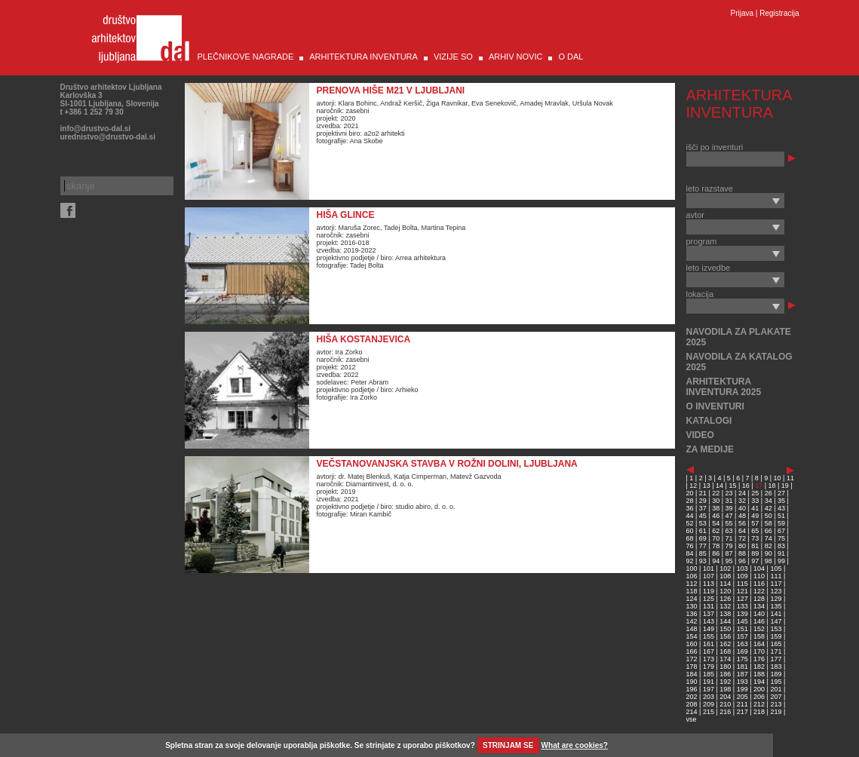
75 (781, 538)
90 (768, 553)
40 (742, 508)
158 (759, 636)
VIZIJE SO (453, 56)
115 (742, 583)
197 (708, 689)
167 (708, 651)
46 (715, 515)
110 (759, 576)
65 (755, 531)
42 (768, 508)
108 (725, 576)
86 (715, 553)
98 (768, 561)
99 (781, 561)
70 (715, 538)
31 (729, 500)
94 (715, 561)
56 (742, 523)
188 (759, 674)
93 (703, 561)
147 (775, 621)
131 (708, 606)
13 (706, 485)
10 (777, 478)
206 (759, 696)
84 (690, 553)
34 (768, 500)
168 (725, 651)
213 (775, 704)
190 (692, 681)
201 (775, 689)
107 (708, 576)
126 (725, 598)
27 (781, 493)
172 (692, 659)
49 (755, 515)
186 (725, 674)
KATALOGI (709, 420)
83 (781, 546)
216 (725, 712)
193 (742, 681)
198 (725, 689)
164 (759, 644)
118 (692, 591)
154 (692, 636)
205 (742, 696)
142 (692, 621)
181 (742, 666)
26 (768, 493)
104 (759, 568)
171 (775, 651)
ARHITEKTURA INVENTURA (363, 56)
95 (729, 561)
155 (708, 636)
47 (729, 515)
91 (781, 553)
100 (692, 568)
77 (703, 546)
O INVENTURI (715, 406)
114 (725, 583)
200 (759, 689)
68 (690, 538)
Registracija (779, 13)
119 (708, 591)
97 (755, 561)
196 (692, 689)
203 (708, 696)
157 (742, 636)
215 (708, 712)
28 (690, 500)
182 (759, 666)
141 (775, 614)
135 (775, 606)
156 (725, 636)
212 (759, 704)
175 (742, 659)
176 (759, 659)
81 (755, 546)
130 (692, 606)
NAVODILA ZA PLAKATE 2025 (738, 337)
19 (785, 485)
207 (775, 696)
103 (742, 568)
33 (755, 500)
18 (772, 485)
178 (692, 666)
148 (692, 629)
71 (729, 538)
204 (725, 696)
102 (725, 568)
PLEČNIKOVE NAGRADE (246, 56)
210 (725, 704)
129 (775, 598)
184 (692, 674)
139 (742, 614)
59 (781, 523)
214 (692, 712)
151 (742, 629)
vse (691, 719)
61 (703, 531)
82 (768, 546)
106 (692, 576)
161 (708, 644)
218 (759, 712)
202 (692, 696)
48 (742, 515)
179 (708, 666)
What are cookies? (574, 745)
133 (742, 606)
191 (708, 681)
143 (708, 621)
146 (759, 621)
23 (729, 493)
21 (703, 493)
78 (715, 546)
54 (715, 523)
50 (768, 515)
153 (775, 629)
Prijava (742, 13)
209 (708, 704)
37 (703, 508)
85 (703, 553)
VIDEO (700, 435)
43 (781, 508)
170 (759, 651)
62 (715, 531)
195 (775, 681)
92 (690, 561)
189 (775, 674)
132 (725, 606)
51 (781, 515)
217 (742, 712)
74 (768, 538)
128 (759, 598)
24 (742, 493)
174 (725, 659)
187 (742, 674)
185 (708, 674)
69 (703, 538)
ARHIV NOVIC (516, 56)
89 (755, 553)
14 (719, 485)
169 (742, 651)
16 (746, 485)
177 (775, 659)
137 (708, 614)
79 (729, 546)
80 (742, 546)
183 (775, 666)
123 (775, 591)
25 (755, 493)
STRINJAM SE (508, 745)
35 (781, 500)
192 (725, 681)
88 (742, 553)
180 (725, 666)
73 (755, 538)
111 (775, 576)
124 (692, 598)
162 (725, 644)
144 (725, 621)
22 (715, 493)
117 (775, 583)
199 (742, 689)
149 (708, 629)
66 (768, 531)
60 (690, 531)
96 (742, 561)
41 (755, 508)
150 (725, 629)
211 (742, 704)
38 (715, 508)
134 (759, 606)
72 (742, 538)
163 (742, 644)
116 (759, 583)
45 (703, 515)
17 (758, 485)
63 (729, 531)
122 (759, 591)
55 (729, 523)
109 (742, 576)
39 (729, 508)
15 (732, 485)
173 (708, 659)
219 (775, 712)
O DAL (570, 56)
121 (742, 591)
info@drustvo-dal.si (95, 128)
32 (742, 500)
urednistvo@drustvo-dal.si (107, 137)
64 (742, 531)
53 (703, 523)
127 (742, 598)
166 (692, 651)
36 (690, 508)
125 (708, 598)
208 (692, 704)
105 (775, 568)
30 (715, 500)
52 (690, 523)
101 (708, 568)
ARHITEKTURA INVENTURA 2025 (724, 386)
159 (775, 636)
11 (790, 478)
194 (759, 681)
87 (729, 553)
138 (725, 614)
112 (692, 583)
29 (703, 500)
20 (690, 493)
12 (693, 485)
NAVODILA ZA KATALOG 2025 (739, 361)
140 (759, 614)
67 (781, 531)
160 (692, 644)
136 (692, 614)
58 (768, 523)
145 (742, 621)
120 (725, 591)
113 (708, 583)
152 (759, 629)
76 (690, 546)
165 (775, 644)
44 (690, 515)
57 (755, 523)
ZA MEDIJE (710, 449)
